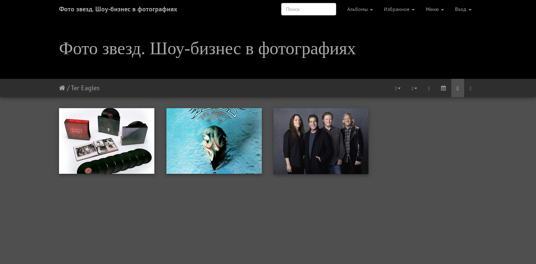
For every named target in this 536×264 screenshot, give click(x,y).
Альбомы (360, 9)
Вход (463, 9)
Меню (435, 9)
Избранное (399, 9)
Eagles (90, 88)
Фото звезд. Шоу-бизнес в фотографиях (118, 9)
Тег (75, 88)
